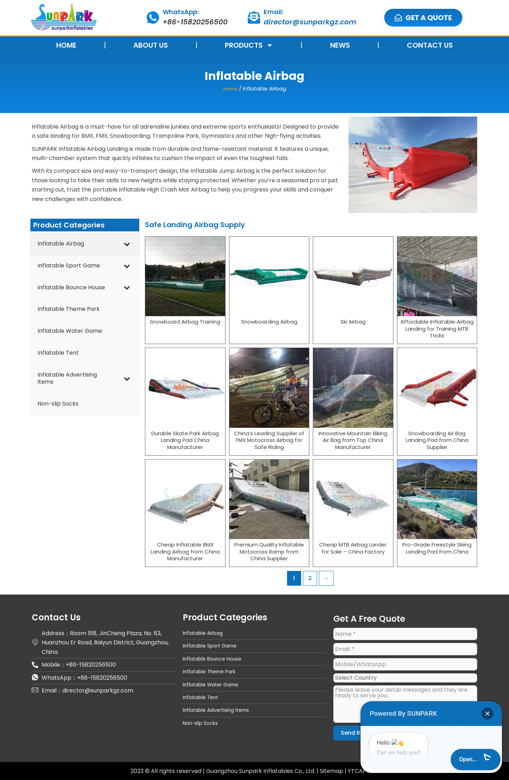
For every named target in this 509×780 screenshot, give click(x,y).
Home (230, 88)
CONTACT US (430, 45)
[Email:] (254, 17)
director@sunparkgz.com (310, 22)
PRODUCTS (249, 45)
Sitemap (332, 771)
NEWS (340, 45)
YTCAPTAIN (363, 771)
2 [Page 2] (310, 578)
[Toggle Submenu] (127, 243)
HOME (66, 45)
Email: (273, 11)
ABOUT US (150, 45)
